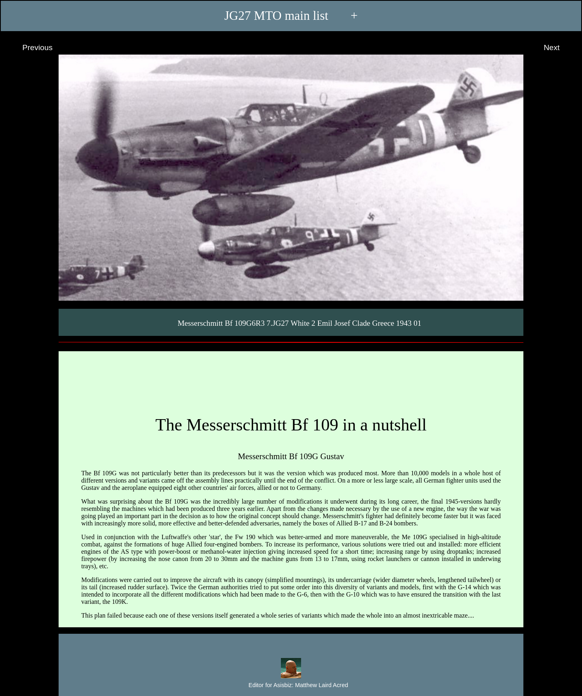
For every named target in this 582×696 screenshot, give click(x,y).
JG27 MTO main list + (291, 15)
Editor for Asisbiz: (291, 685)
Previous (30, 47)
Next (559, 47)
